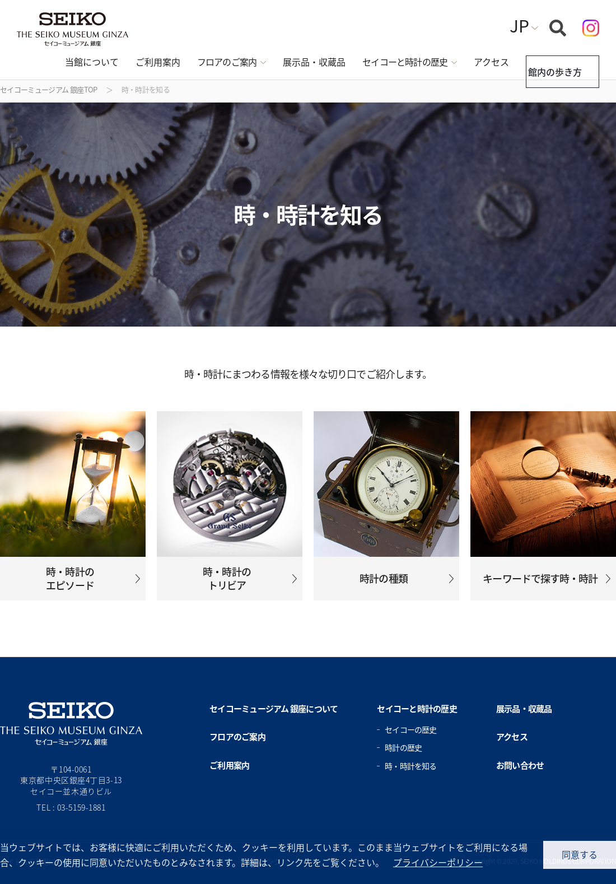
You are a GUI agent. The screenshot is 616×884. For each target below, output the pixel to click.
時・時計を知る (410, 765)
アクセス (470, 62)
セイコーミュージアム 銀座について (273, 708)
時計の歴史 (403, 747)
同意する (580, 854)
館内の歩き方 (552, 62)
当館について (71, 62)
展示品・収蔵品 (293, 62)
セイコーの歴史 (410, 729)
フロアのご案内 (237, 737)
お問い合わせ (520, 765)
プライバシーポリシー (438, 862)
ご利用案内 (137, 62)
